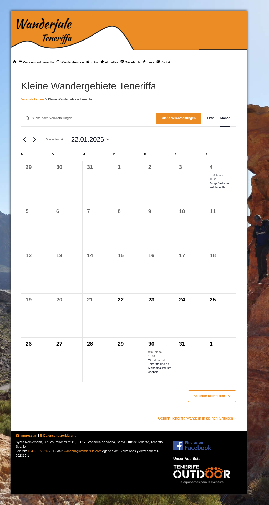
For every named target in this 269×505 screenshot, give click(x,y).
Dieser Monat (54, 139)
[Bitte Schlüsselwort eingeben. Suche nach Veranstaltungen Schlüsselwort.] (88, 118)
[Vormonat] (24, 139)
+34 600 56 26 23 (40, 451)
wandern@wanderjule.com (82, 451)
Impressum (26, 435)
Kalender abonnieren (209, 396)
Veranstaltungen (32, 99)
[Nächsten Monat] (34, 139)
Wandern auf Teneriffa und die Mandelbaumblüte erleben (159, 366)
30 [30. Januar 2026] (151, 344)
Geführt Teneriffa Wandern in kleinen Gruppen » (197, 418)
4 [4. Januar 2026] (211, 167)
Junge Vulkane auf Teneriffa (219, 185)
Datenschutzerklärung (58, 435)
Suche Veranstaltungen (178, 118)
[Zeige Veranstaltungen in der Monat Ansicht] (225, 118)
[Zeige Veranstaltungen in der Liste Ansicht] (210, 118)
